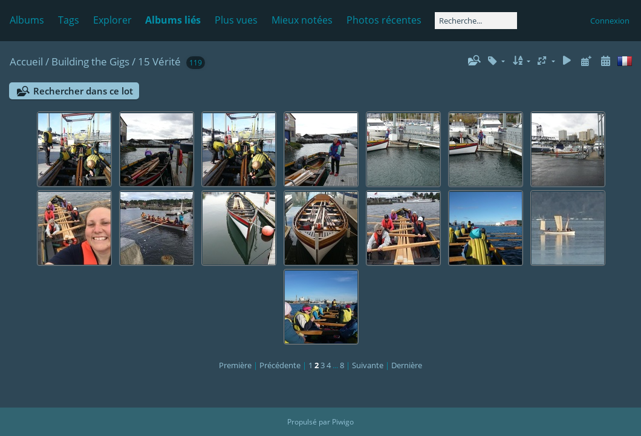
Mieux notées (302, 20)
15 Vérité (159, 61)
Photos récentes (384, 20)
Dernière (406, 365)
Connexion (610, 20)
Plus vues (236, 20)
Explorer (112, 20)
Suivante (367, 365)
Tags (68, 20)
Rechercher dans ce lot (83, 91)
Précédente (280, 365)
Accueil (26, 61)
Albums (27, 20)
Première (235, 365)
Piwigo (343, 422)
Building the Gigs (90, 61)
